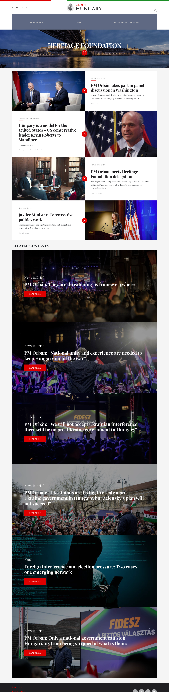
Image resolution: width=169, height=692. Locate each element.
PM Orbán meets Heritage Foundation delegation (114, 165)
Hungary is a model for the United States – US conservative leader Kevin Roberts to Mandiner (47, 124)
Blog (79, 17)
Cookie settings (18, 683)
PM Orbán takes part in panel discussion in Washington (117, 79)
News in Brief (36, 17)
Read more (35, 285)
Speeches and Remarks (127, 17)
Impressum (17, 678)
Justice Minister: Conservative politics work (46, 209)
